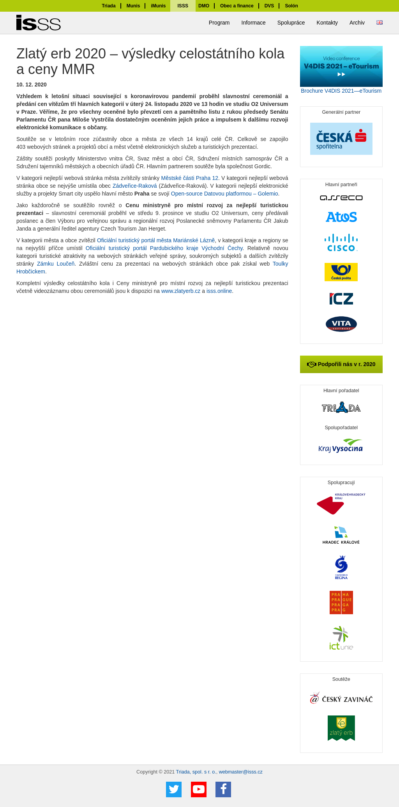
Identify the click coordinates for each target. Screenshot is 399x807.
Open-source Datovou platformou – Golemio (224, 193)
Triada (108, 6)
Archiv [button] (357, 22)
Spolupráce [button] (291, 22)
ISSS (183, 6)
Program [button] (219, 22)
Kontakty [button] (327, 22)
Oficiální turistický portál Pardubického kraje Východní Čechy (164, 248)
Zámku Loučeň (55, 264)
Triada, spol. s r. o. (196, 772)
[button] (379, 23)
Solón (291, 6)
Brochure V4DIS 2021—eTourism (341, 91)
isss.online (219, 291)
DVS (269, 6)
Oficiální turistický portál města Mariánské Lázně (156, 240)
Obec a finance (237, 6)
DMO (203, 6)
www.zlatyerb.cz (180, 291)
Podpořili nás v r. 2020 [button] (341, 364)
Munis (133, 6)
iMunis (158, 6)
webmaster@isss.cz (241, 772)
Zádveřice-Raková (135, 186)
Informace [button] (254, 22)
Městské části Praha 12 (189, 178)
